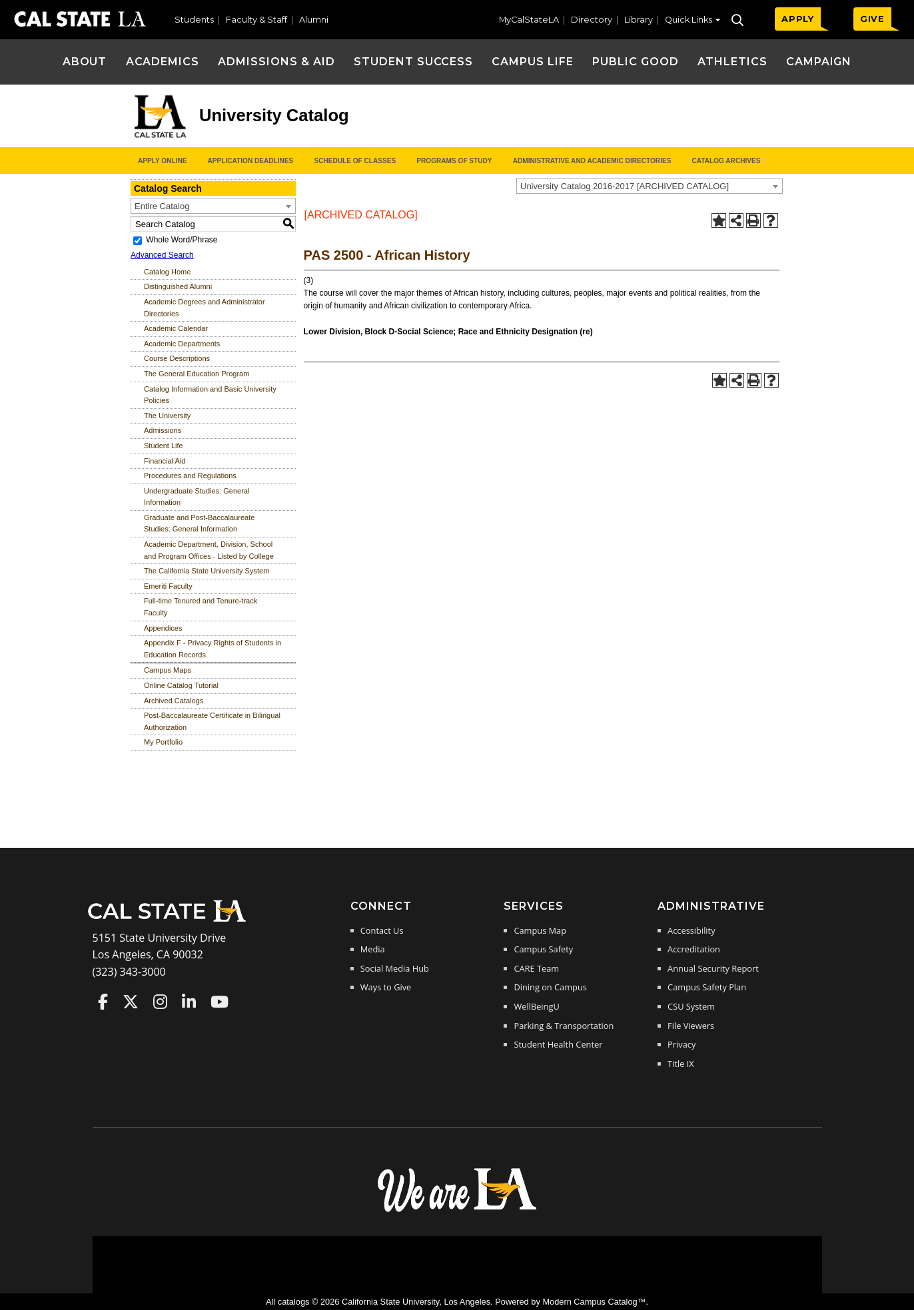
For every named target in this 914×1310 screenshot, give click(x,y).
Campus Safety (543, 949)
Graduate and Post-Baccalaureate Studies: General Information (199, 523)
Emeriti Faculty (168, 586)
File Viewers (691, 1026)
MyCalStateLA (529, 20)
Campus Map (540, 930)
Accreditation (694, 949)
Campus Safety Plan (707, 987)
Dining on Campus (550, 987)
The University (167, 416)
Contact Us (382, 930)
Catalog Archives (725, 160)
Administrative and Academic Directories (592, 160)
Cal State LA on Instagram (160, 1002)
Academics (163, 61)
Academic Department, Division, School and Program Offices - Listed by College (209, 550)
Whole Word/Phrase (181, 239)
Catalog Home (167, 272)
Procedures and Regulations (190, 476)
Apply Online (162, 160)
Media (372, 949)
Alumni (313, 20)
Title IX (681, 1064)
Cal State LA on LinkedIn (189, 1002)
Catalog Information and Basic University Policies (210, 395)
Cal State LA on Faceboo (103, 1002)
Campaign (819, 61)
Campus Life (533, 61)
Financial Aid (164, 461)
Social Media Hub (394, 968)
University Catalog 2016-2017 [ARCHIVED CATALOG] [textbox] (624, 186)
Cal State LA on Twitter (131, 1002)
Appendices (163, 628)
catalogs (294, 1302)
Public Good (635, 61)
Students (194, 20)
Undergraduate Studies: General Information (196, 497)
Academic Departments (182, 344)
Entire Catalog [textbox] (162, 206)
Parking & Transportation (564, 1026)
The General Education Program (196, 374)
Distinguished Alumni (178, 286)
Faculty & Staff (256, 20)
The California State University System (206, 571)
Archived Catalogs (173, 701)
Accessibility (691, 930)
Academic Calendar (176, 328)
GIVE (872, 19)
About (85, 61)
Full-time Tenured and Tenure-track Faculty (200, 607)
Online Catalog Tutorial (181, 685)
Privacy (681, 1044)
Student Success (413, 61)
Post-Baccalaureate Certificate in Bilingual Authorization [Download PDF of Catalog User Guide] (212, 721)
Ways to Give (385, 987)
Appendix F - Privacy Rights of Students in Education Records (212, 649)
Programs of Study (454, 160)
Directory (591, 20)
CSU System (691, 1006)
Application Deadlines (251, 160)
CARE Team (536, 968)
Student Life (163, 446)
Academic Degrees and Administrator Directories (204, 308)
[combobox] (649, 186)
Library (638, 20)
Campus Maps (167, 670)
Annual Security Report (713, 968)
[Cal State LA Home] (171, 920)
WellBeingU (536, 1006)
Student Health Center (558, 1044)
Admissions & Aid (276, 61)
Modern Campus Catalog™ (594, 1302)
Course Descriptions (177, 358)
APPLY (797, 19)
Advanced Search (162, 255)
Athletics (732, 61)
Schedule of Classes (355, 160)
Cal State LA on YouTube (219, 1002)
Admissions (162, 430)
